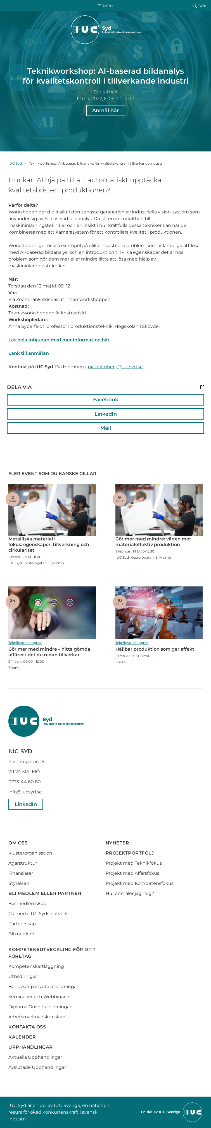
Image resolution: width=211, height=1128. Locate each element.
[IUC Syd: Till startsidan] (106, 29)
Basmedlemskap (27, 903)
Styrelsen (18, 883)
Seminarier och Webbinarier (39, 996)
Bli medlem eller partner (44, 893)
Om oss (17, 843)
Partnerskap (22, 923)
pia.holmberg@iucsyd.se (115, 366)
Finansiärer (20, 873)
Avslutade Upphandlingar (37, 1067)
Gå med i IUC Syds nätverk (38, 913)
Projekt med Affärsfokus (132, 873)
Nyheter (117, 843)
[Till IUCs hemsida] (172, 1112)
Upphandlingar (30, 1047)
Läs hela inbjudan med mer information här (59, 339)
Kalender (22, 1037)
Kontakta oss (27, 1027)
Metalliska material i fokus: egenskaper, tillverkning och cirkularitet (52, 510)
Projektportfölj (130, 853)
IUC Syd (15, 163)
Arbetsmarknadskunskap (36, 1016)
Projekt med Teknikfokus (134, 863)
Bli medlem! (21, 933)
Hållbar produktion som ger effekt (159, 612)
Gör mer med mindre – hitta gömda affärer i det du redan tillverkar (52, 612)
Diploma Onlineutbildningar (39, 1006)
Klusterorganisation (30, 853)
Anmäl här (105, 110)
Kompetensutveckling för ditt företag (52, 953)
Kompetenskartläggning (36, 966)
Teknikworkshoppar (25, 643)
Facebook (105, 400)
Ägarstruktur (22, 863)
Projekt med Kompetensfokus (140, 883)
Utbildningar (22, 976)
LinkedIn (105, 414)
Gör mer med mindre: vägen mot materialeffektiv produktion (159, 510)
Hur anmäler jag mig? (130, 893)
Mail (105, 428)
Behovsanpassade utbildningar (43, 986)
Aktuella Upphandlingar (35, 1057)
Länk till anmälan (28, 353)
